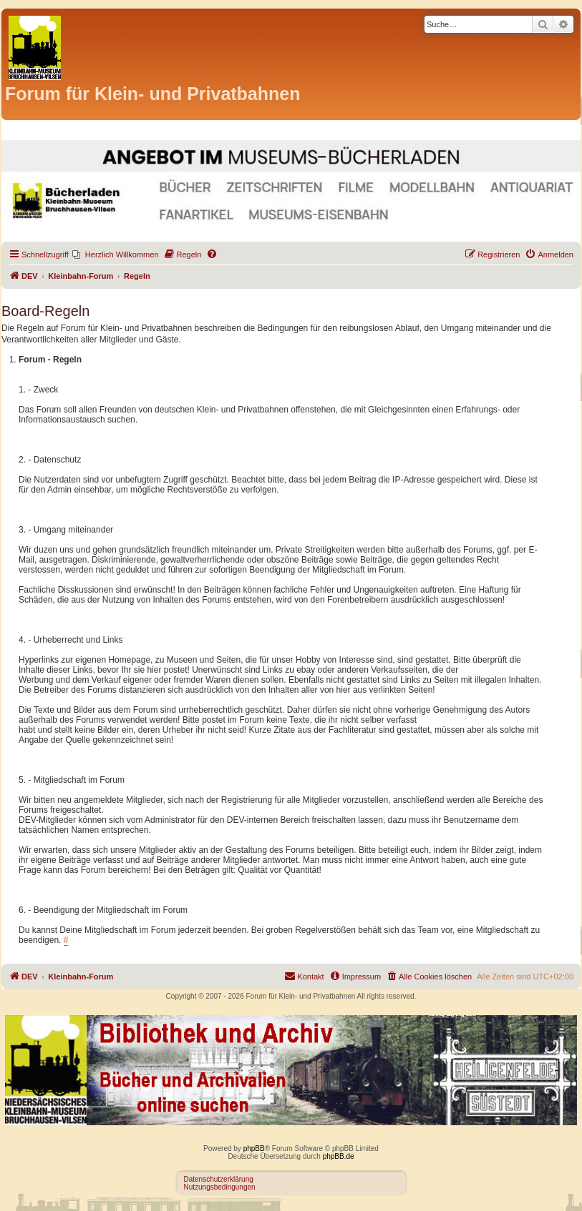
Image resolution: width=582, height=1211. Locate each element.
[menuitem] (115, 254)
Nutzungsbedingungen (220, 1187)
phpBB (254, 1148)
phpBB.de (338, 1156)
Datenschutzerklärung (218, 1179)
